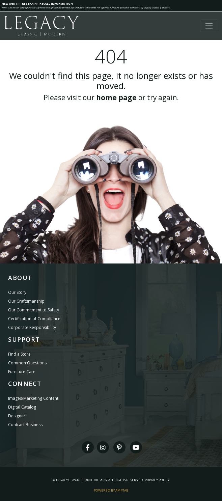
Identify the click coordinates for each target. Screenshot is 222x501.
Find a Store (19, 354)
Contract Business (25, 424)
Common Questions (27, 363)
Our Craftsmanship (26, 301)
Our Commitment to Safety (33, 310)
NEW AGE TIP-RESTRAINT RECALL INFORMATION (37, 3)
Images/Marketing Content (33, 398)
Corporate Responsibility (32, 327)
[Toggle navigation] (209, 26)
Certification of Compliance (34, 319)
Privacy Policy (157, 480)
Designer (16, 416)
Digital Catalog (22, 407)
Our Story (17, 292)
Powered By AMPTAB (111, 490)
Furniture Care (21, 371)
